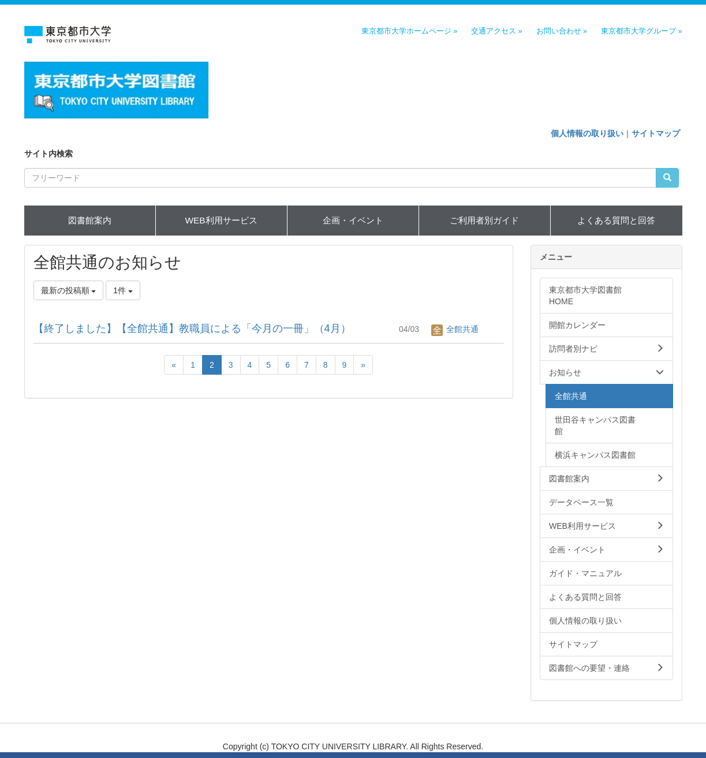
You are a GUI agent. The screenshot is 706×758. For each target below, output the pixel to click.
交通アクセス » (496, 31)
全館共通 (455, 329)
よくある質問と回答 (616, 220)
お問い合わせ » (562, 31)
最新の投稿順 (68, 290)
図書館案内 (89, 220)
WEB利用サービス (221, 220)
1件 (123, 290)
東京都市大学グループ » (641, 31)
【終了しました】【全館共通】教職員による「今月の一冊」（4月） (192, 328)
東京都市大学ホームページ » (409, 31)
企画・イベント (353, 220)
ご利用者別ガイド (484, 220)
